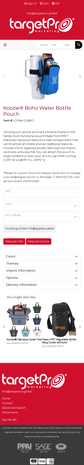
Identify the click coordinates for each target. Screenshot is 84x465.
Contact (7, 403)
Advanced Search (14, 407)
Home (6, 398)
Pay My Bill (9, 419)
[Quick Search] (43, 45)
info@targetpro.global (42, 13)
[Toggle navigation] (5, 45)
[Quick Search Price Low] (56, 45)
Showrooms (10, 412)
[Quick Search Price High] (69, 45)
